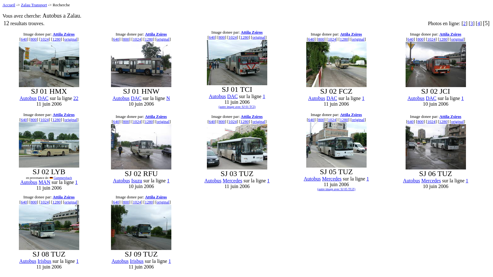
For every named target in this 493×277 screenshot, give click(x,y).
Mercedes (232, 180)
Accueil (9, 5)
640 (24, 39)
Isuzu (136, 180)
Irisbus (45, 261)
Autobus (27, 98)
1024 (45, 39)
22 (75, 98)
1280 (57, 39)
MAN (44, 182)
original (70, 39)
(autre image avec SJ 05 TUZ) (336, 189)
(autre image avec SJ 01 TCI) (237, 106)
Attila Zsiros (64, 34)
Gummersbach (62, 178)
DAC (43, 98)
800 (34, 39)
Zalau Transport (34, 5)
